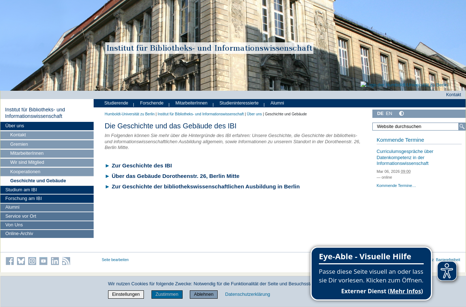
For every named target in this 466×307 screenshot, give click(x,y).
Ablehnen (204, 294)
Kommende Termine (400, 140)
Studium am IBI (21, 189)
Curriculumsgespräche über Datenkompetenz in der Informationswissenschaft (405, 157)
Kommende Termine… (396, 185)
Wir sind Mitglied (27, 162)
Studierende (116, 103)
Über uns (14, 125)
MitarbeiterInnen (26, 153)
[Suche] (462, 127)
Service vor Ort (20, 216)
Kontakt (18, 134)
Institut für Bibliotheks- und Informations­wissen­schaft (35, 113)
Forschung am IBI (23, 198)
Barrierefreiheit (448, 260)
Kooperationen (25, 171)
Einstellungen (126, 294)
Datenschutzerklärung (247, 294)
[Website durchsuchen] (418, 127)
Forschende (152, 103)
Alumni (12, 207)
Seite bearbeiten (115, 260)
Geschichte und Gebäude (38, 180)
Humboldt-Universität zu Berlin (130, 114)
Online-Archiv (19, 233)
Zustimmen (166, 294)
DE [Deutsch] (380, 113)
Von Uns (14, 224)
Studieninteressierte (238, 103)
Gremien (19, 144)
